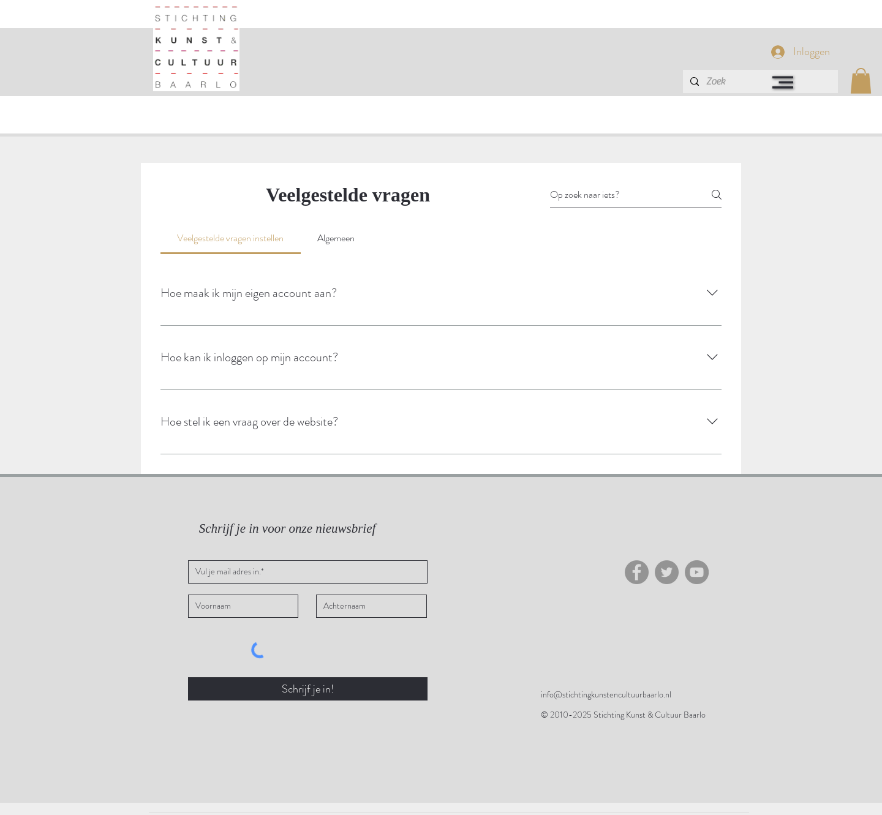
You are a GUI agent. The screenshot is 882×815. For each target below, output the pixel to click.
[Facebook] (637, 572)
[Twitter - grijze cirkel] (667, 572)
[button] (782, 82)
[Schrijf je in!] (308, 688)
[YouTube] (697, 572)
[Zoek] (759, 81)
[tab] (230, 238)
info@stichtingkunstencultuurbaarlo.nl (606, 694)
